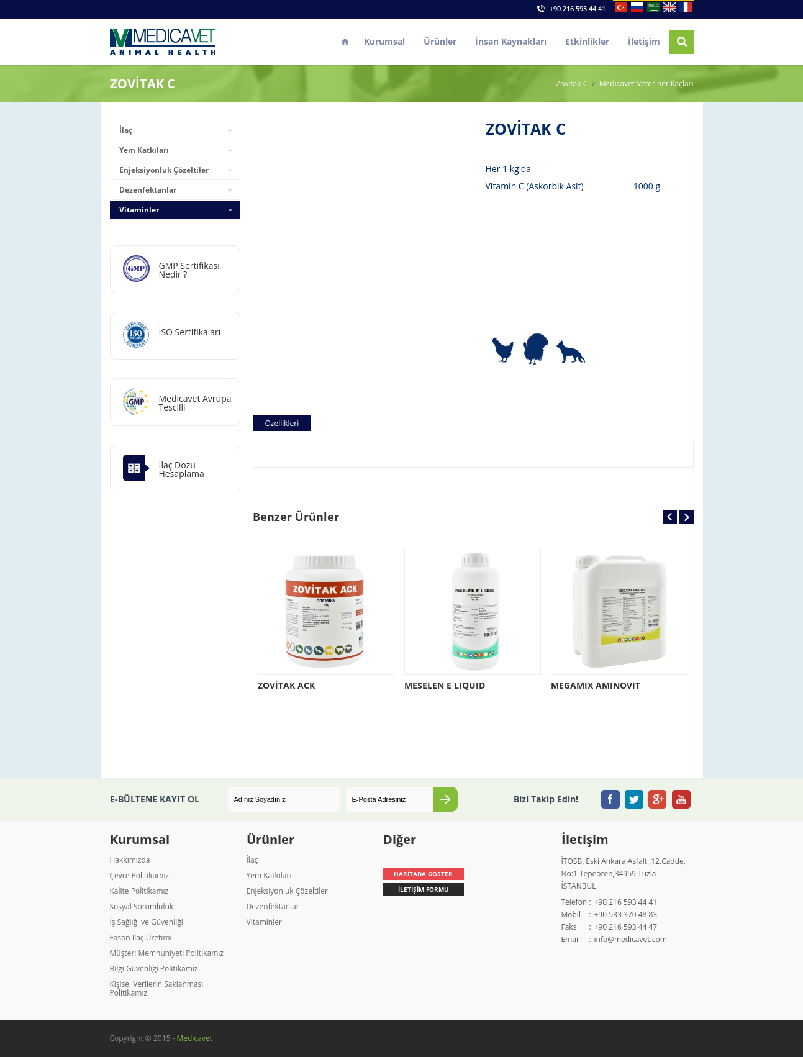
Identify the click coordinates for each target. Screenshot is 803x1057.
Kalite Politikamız (139, 891)
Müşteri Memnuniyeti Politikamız (167, 953)
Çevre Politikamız (140, 875)
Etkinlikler (587, 41)
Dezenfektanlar (147, 189)
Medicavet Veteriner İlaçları (646, 84)
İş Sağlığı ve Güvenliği (146, 922)
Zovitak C (572, 84)
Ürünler (440, 41)
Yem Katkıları (144, 150)
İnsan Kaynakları (511, 41)
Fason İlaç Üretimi (141, 937)
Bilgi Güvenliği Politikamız (154, 968)
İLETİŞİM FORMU (423, 889)
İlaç (125, 130)
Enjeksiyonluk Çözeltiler (164, 170)
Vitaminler (139, 209)
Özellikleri (282, 423)
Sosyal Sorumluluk (142, 906)
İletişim (644, 41)
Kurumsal (384, 41)
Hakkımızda (130, 860)
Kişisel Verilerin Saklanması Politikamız (157, 988)
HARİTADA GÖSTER (423, 873)
